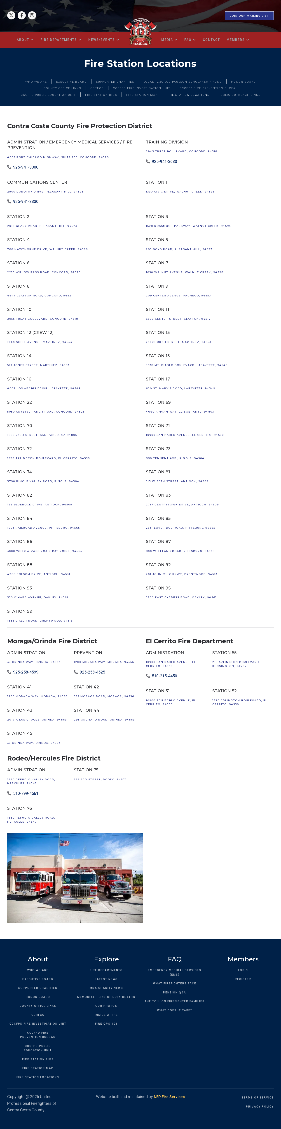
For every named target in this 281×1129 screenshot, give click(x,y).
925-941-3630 (164, 161)
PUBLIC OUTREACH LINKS (239, 94)
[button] (25, 40)
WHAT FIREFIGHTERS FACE (174, 983)
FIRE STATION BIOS (101, 94)
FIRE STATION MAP (141, 94)
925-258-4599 (25, 672)
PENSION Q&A (174, 992)
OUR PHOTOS (106, 1005)
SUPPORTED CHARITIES (115, 81)
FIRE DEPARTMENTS (106, 970)
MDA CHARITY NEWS (106, 988)
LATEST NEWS (106, 979)
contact (211, 40)
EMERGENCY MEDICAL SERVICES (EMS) (174, 972)
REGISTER (243, 979)
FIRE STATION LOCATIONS (188, 94)
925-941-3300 (25, 167)
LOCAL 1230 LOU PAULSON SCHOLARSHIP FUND (182, 81)
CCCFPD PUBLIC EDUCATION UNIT (48, 94)
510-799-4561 (25, 793)
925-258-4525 (92, 672)
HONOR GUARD (243, 81)
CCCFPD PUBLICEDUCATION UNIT (38, 1048)
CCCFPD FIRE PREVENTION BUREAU (209, 88)
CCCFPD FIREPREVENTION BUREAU (38, 1035)
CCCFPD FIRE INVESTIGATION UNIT (141, 88)
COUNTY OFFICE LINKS (62, 88)
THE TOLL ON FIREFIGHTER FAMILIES (175, 1001)
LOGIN (243, 970)
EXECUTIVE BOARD (71, 81)
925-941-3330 (25, 201)
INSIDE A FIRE (106, 1014)
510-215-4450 (164, 676)
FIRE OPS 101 (106, 1023)
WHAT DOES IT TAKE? (174, 1010)
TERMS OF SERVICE (258, 1097)
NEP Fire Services (169, 1097)
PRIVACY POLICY (260, 1106)
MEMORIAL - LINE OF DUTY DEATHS (106, 997)
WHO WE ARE (36, 81)
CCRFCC (97, 88)
